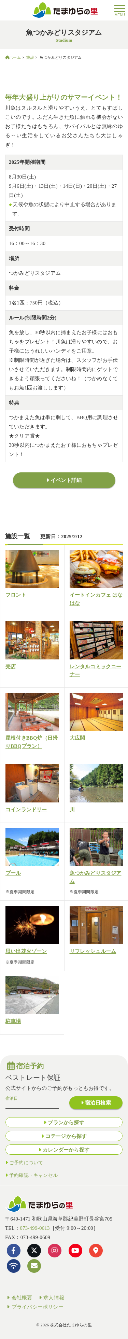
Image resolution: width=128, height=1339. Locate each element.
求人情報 (51, 1297)
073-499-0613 (34, 1228)
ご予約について (26, 1162)
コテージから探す (66, 1136)
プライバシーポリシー (34, 1307)
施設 (30, 57)
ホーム (15, 57)
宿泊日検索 (98, 1103)
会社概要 (18, 1297)
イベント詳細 (66, 480)
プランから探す (66, 1122)
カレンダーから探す (66, 1150)
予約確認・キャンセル (33, 1175)
